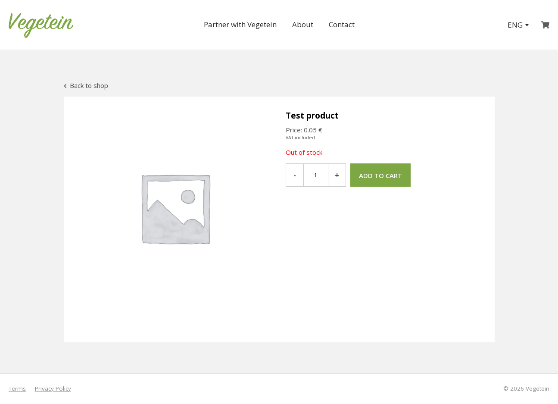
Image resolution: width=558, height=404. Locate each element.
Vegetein (537, 388)
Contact (342, 24)
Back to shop (86, 85)
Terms (17, 388)
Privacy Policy (53, 388)
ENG (518, 25)
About (302, 24)
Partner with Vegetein (240, 24)
